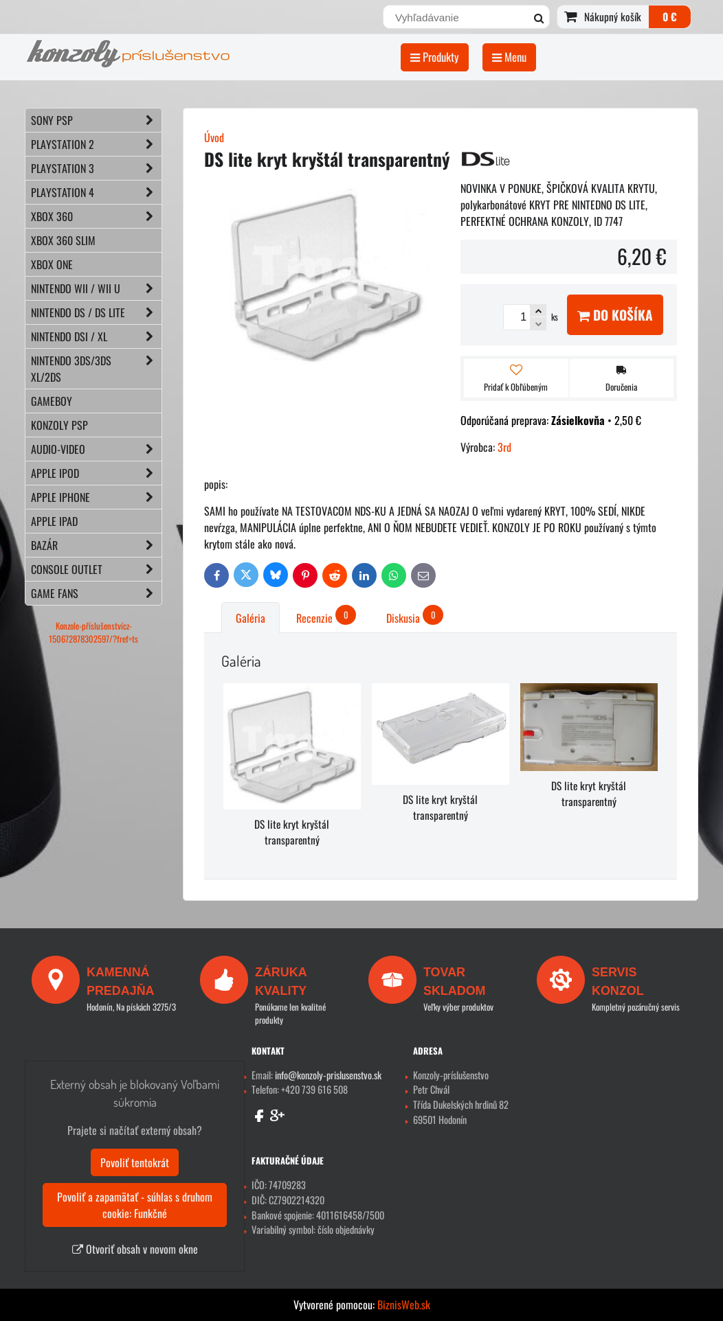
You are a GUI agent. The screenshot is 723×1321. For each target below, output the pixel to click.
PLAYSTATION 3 (96, 168)
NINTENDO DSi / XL (96, 336)
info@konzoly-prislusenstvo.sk (328, 1075)
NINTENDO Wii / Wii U (96, 288)
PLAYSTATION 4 (96, 192)
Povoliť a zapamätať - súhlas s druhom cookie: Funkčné (134, 1204)
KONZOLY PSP (59, 425)
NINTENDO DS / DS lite (96, 312)
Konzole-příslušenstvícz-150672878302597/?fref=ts (93, 632)
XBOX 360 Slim (63, 240)
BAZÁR (96, 545)
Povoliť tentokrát (134, 1162)
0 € (670, 16)
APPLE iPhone (96, 497)
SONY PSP (96, 120)
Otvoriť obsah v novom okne (135, 1249)
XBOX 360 (96, 216)
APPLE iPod (96, 473)
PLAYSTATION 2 (96, 144)
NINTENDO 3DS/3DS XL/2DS (96, 369)
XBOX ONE (52, 264)
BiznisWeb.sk (403, 1304)
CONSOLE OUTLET (96, 569)
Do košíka (615, 315)
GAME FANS (96, 593)
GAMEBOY (51, 401)
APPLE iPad (54, 521)
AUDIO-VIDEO (96, 449)
